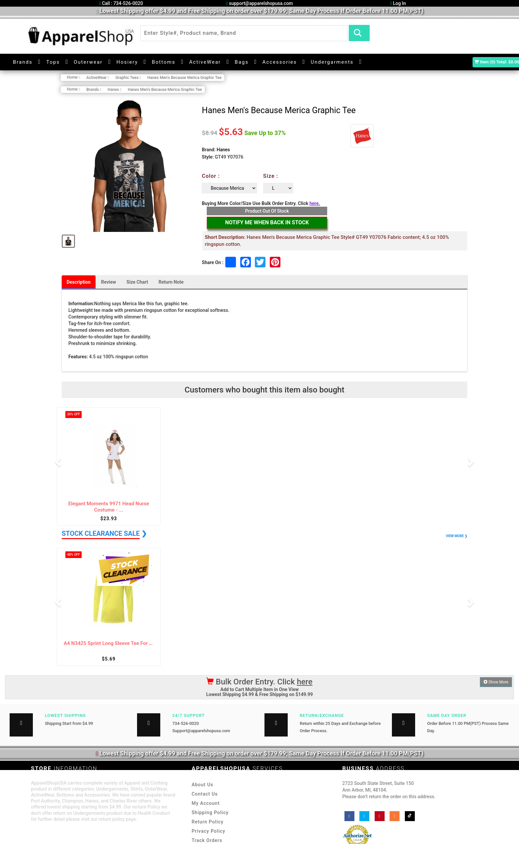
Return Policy (207, 821)
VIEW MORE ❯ (456, 536)
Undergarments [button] (332, 62)
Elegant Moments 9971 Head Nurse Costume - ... (108, 507)
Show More (495, 682)
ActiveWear (205, 62)
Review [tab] (108, 282)
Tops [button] (53, 62)
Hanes (223, 149)
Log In (398, 3)
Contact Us (204, 794)
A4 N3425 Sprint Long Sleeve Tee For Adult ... (109, 643)
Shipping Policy (209, 812)
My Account (205, 803)
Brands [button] (23, 62)
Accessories (279, 62)
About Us (202, 784)
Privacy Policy (208, 831)
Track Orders (206, 840)
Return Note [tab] (171, 282)
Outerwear (88, 62)
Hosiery (127, 62)
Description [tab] (79, 282)
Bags (242, 62)
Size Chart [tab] (137, 282)
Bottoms (163, 62)
